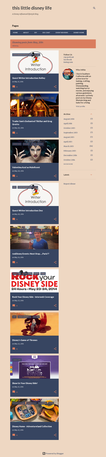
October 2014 (69, 160)
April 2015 (68, 142)
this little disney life (32, 8)
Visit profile (80, 106)
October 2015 (69, 128)
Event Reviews (61, 32)
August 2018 (69, 119)
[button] (55, 87)
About (25, 32)
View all (15, 46)
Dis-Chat (45, 32)
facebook (68, 59)
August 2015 (69, 137)
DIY (35, 32)
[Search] (94, 8)
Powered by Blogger (53, 453)
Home (14, 32)
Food (91, 32)
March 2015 (69, 146)
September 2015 (71, 132)
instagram (68, 62)
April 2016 (68, 123)
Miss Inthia (80, 69)
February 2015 (70, 151)
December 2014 (70, 155)
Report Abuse (69, 184)
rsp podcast (69, 57)
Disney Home (78, 32)
